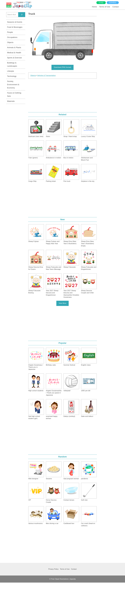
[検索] (21, 14)
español (113, 2)
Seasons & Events (14, 22)
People (10, 32)
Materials (11, 101)
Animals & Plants (14, 47)
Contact (115, 7)
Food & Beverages (14, 27)
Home (94, 7)
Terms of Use (104, 7)
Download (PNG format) (62, 67)
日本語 (101, 2)
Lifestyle (10, 71)
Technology (11, 76)
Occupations (12, 37)
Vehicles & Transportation (46, 75)
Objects (33, 75)
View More (62, 303)
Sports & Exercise (14, 58)
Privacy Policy (53, 569)
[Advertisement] (62, 95)
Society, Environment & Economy (13, 84)
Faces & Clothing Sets (14, 94)
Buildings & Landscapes (12, 64)
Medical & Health (14, 53)
